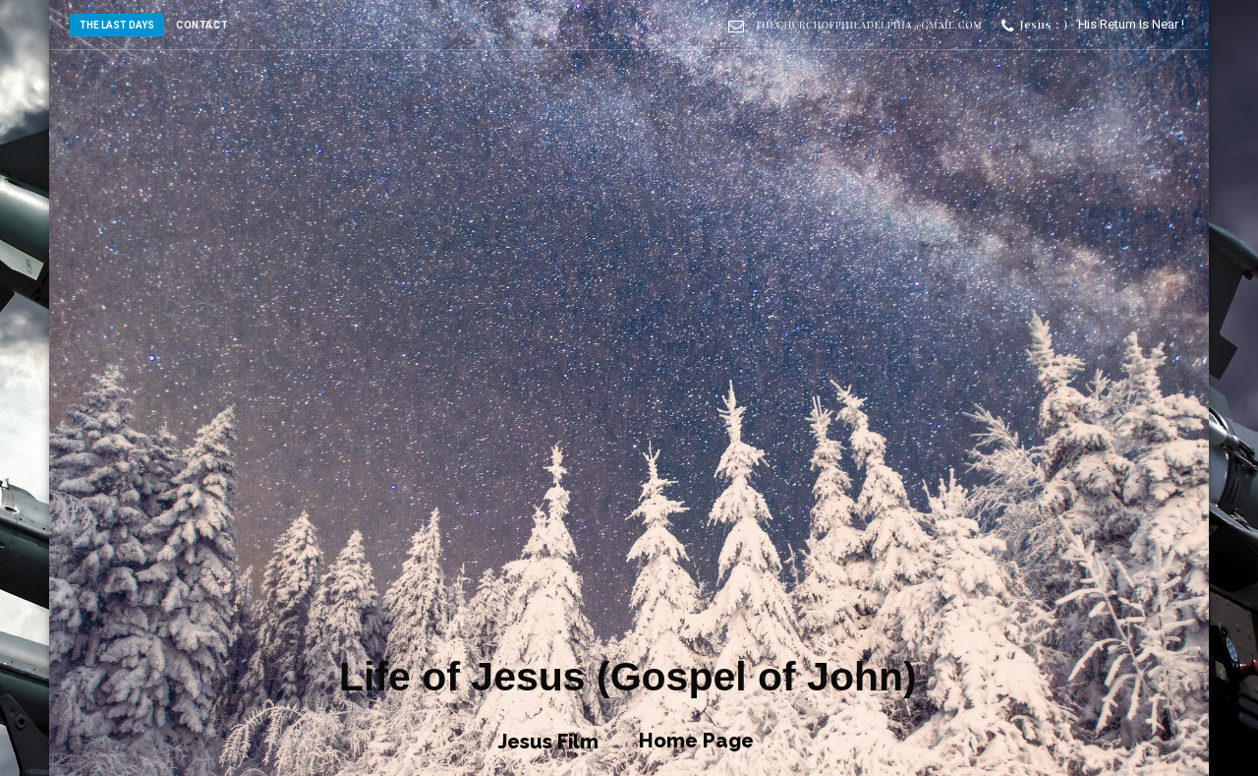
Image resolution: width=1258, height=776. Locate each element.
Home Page (696, 740)
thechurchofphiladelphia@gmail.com (868, 24)
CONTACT (202, 25)
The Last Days (117, 25)
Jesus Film (548, 741)
